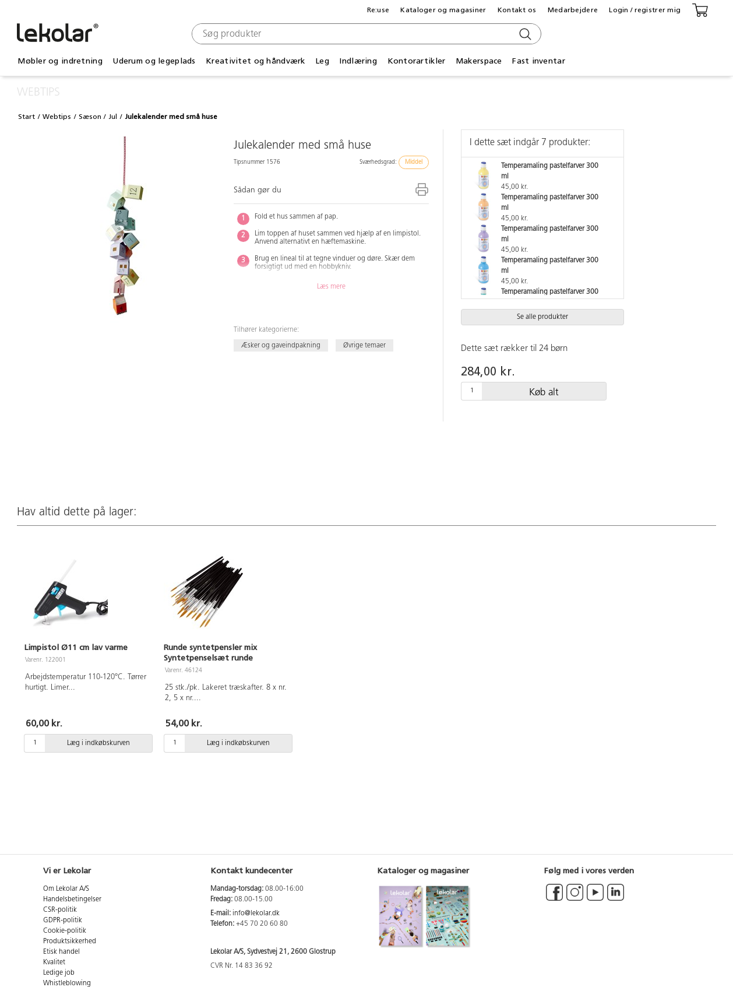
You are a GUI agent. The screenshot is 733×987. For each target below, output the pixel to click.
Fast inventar (538, 61)
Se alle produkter (542, 317)
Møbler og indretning (60, 61)
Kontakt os (517, 10)
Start (26, 117)
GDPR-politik (62, 920)
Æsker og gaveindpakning (280, 345)
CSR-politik (60, 910)
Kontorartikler (416, 61)
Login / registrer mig (645, 10)
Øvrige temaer (364, 345)
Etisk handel (61, 952)
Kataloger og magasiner (443, 10)
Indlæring (358, 61)
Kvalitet (54, 962)
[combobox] (365, 34)
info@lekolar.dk (256, 913)
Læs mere (331, 286)
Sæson (90, 117)
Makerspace (479, 61)
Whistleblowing (67, 983)
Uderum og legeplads (153, 61)
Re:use (378, 10)
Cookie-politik (64, 931)
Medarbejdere (573, 10)
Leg (322, 61)
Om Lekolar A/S (66, 889)
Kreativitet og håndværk (255, 61)
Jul (112, 117)
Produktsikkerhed (69, 941)
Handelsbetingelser (72, 899)
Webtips (57, 117)
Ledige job (59, 973)
